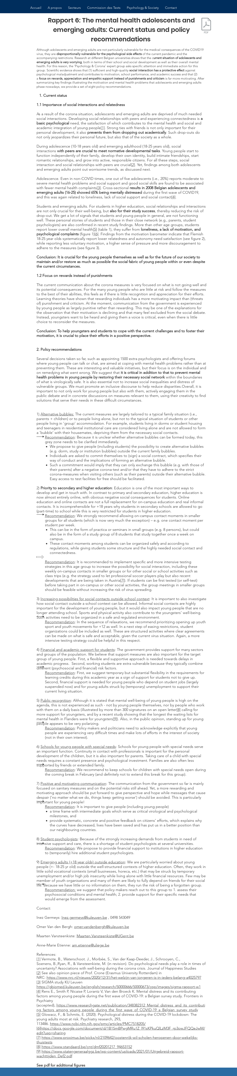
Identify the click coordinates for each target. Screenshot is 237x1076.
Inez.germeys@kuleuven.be (84, 917)
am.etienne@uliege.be (90, 945)
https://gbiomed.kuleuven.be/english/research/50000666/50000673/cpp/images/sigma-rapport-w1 (119, 986)
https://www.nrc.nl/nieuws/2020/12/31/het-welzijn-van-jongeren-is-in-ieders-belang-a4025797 (124, 977)
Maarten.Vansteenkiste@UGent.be (105, 936)
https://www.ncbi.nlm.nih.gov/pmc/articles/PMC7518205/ (98, 1023)
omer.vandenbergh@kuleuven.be (101, 926)
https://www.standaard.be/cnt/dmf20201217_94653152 (87, 1047)
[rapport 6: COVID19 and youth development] (206, 26)
